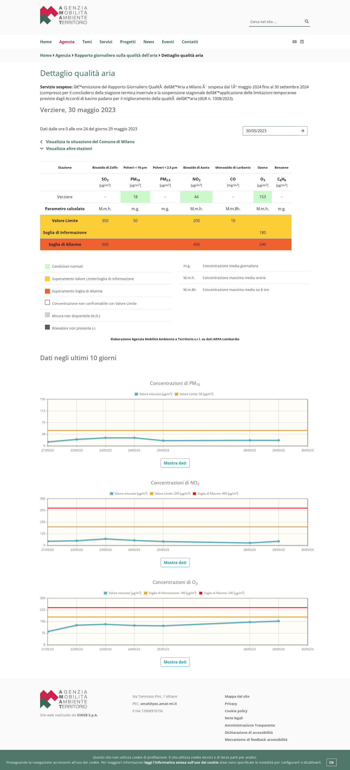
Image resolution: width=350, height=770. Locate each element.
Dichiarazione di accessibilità (249, 732)
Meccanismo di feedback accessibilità (256, 739)
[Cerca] (279, 22)
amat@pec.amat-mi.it (158, 703)
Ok (331, 762)
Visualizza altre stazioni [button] (66, 148)
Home (46, 41)
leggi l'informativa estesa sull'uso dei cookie (181, 762)
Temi (87, 41)
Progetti (128, 41)
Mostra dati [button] (175, 463)
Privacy (231, 703)
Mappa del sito (237, 696)
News (148, 41)
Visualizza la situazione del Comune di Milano (87, 141)
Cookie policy (236, 711)
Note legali (234, 718)
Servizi (106, 41)
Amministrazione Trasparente (250, 725)
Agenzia (67, 41)
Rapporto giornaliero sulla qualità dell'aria (116, 55)
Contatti (190, 41)
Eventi (168, 41)
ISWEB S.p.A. (87, 715)
